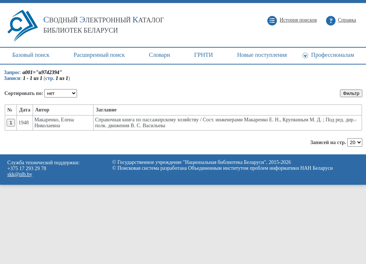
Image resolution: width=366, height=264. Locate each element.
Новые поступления (262, 55)
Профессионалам (332, 55)
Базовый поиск (30, 55)
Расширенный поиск (99, 55)
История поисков (298, 20)
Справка (347, 20)
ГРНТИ (203, 55)
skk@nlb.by (19, 174)
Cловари (159, 55)
